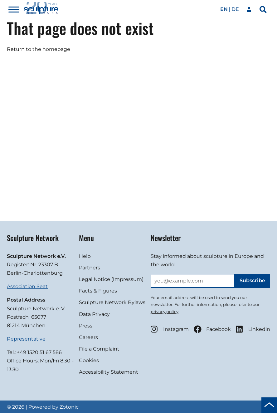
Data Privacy (94, 314)
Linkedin (253, 329)
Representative (26, 339)
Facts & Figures (98, 291)
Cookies (89, 360)
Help (85, 256)
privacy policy (164, 311)
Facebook (212, 329)
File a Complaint (99, 349)
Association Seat (27, 286)
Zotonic (69, 407)
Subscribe (252, 280)
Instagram (170, 329)
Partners (89, 268)
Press (85, 326)
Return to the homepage (38, 49)
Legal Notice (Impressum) (111, 279)
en (224, 9)
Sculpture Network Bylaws (112, 302)
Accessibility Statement (108, 372)
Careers (88, 337)
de (235, 9)
